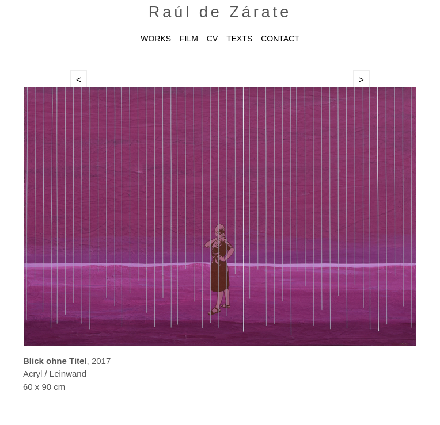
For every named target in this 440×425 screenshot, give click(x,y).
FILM (189, 38)
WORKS (156, 38)
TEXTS (239, 38)
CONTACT (280, 38)
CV (212, 38)
